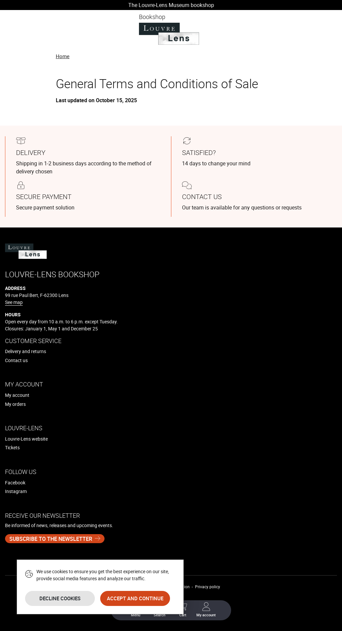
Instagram (16, 491)
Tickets (12, 447)
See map (14, 302)
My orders (15, 404)
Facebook (15, 482)
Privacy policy (207, 586)
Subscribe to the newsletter (50, 538)
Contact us (16, 360)
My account (17, 395)
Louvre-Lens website (26, 439)
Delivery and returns (25, 351)
